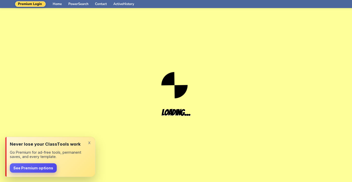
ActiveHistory (123, 4)
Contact (101, 4)
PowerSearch (78, 4)
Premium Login (30, 4)
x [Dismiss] (89, 142)
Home (57, 4)
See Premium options (33, 168)
